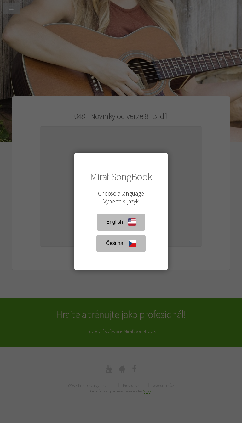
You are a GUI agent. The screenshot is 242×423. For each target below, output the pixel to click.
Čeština (121, 243)
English (121, 222)
